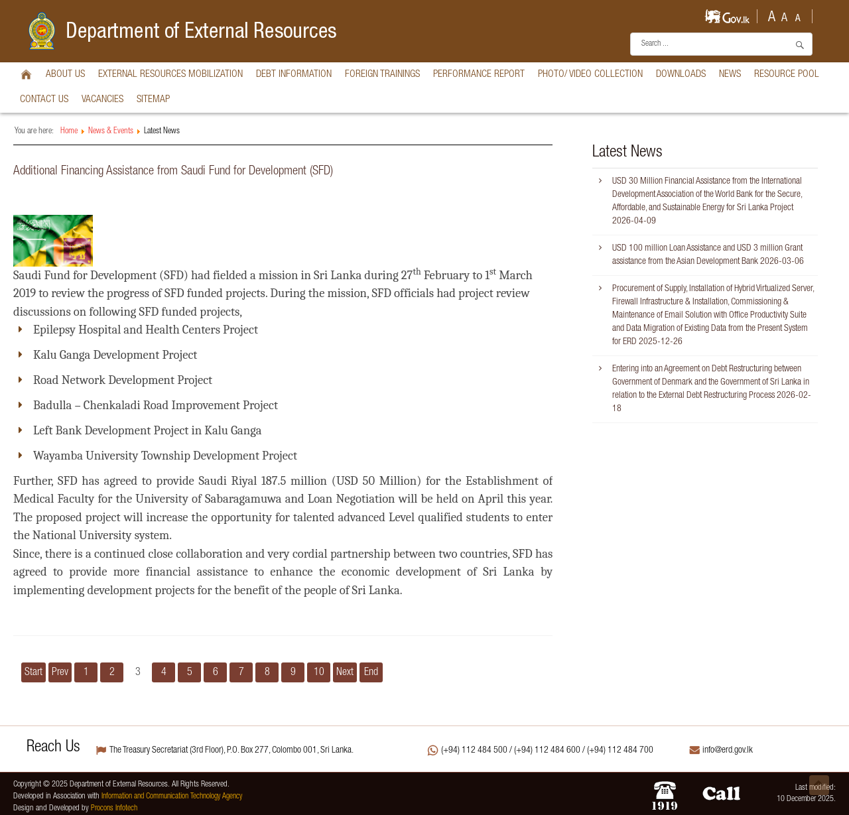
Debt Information (294, 75)
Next (345, 673)
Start (33, 673)
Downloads (681, 75)
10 (319, 673)
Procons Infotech (114, 808)
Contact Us (44, 100)
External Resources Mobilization (170, 75)
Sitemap (153, 100)
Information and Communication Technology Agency (171, 796)
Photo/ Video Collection (590, 75)
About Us (65, 75)
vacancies (102, 100)
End (371, 673)
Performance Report (479, 75)
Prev (60, 673)
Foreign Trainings (382, 75)
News (730, 75)
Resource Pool (786, 75)
